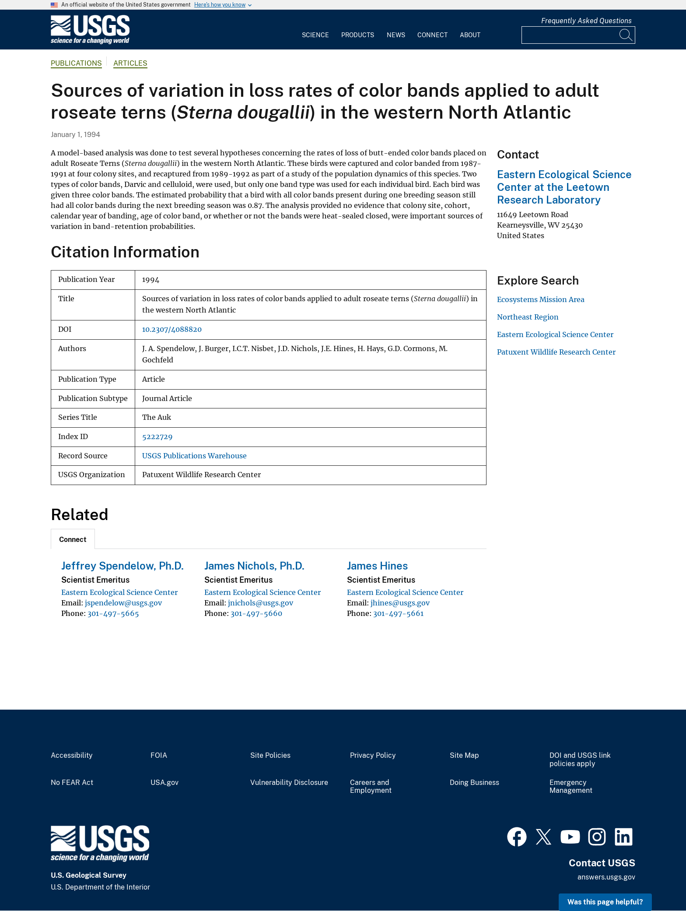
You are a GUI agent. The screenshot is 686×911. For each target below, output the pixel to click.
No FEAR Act (72, 783)
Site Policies (270, 756)
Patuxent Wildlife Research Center (556, 352)
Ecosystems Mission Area (540, 299)
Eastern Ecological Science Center (119, 592)
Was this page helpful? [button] (605, 902)
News (396, 35)
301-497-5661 (398, 613)
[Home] (90, 42)
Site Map (464, 756)
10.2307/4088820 (172, 329)
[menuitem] (315, 30)
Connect (432, 35)
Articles (130, 63)
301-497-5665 (113, 613)
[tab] (73, 539)
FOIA (158, 756)
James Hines (377, 565)
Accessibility (72, 756)
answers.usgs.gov (606, 877)
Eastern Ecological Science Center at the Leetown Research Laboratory (564, 187)
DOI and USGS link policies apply (580, 760)
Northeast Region (528, 317)
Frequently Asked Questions (586, 21)
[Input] (578, 35)
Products (357, 35)
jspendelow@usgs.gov (123, 602)
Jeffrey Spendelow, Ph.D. (122, 565)
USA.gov (164, 783)
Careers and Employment (371, 787)
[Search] (626, 35)
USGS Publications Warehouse (194, 456)
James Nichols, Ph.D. (254, 565)
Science (315, 35)
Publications (76, 63)
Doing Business (474, 783)
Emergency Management (571, 787)
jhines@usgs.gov (400, 602)
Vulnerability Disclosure (289, 783)
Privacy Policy (373, 756)
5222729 (157, 437)
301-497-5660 (256, 613)
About (470, 35)
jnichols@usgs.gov (260, 602)
